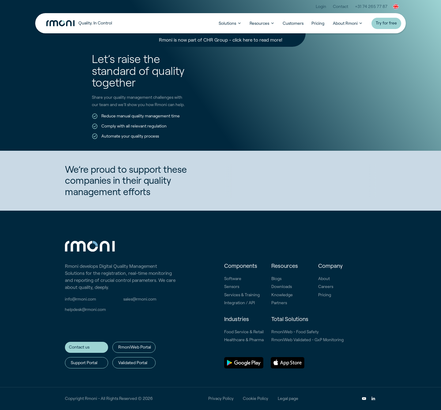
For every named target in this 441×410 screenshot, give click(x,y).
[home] (132, 23)
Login (321, 6)
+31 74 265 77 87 (371, 6)
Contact (340, 6)
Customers (293, 23)
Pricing (317, 23)
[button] (396, 6)
